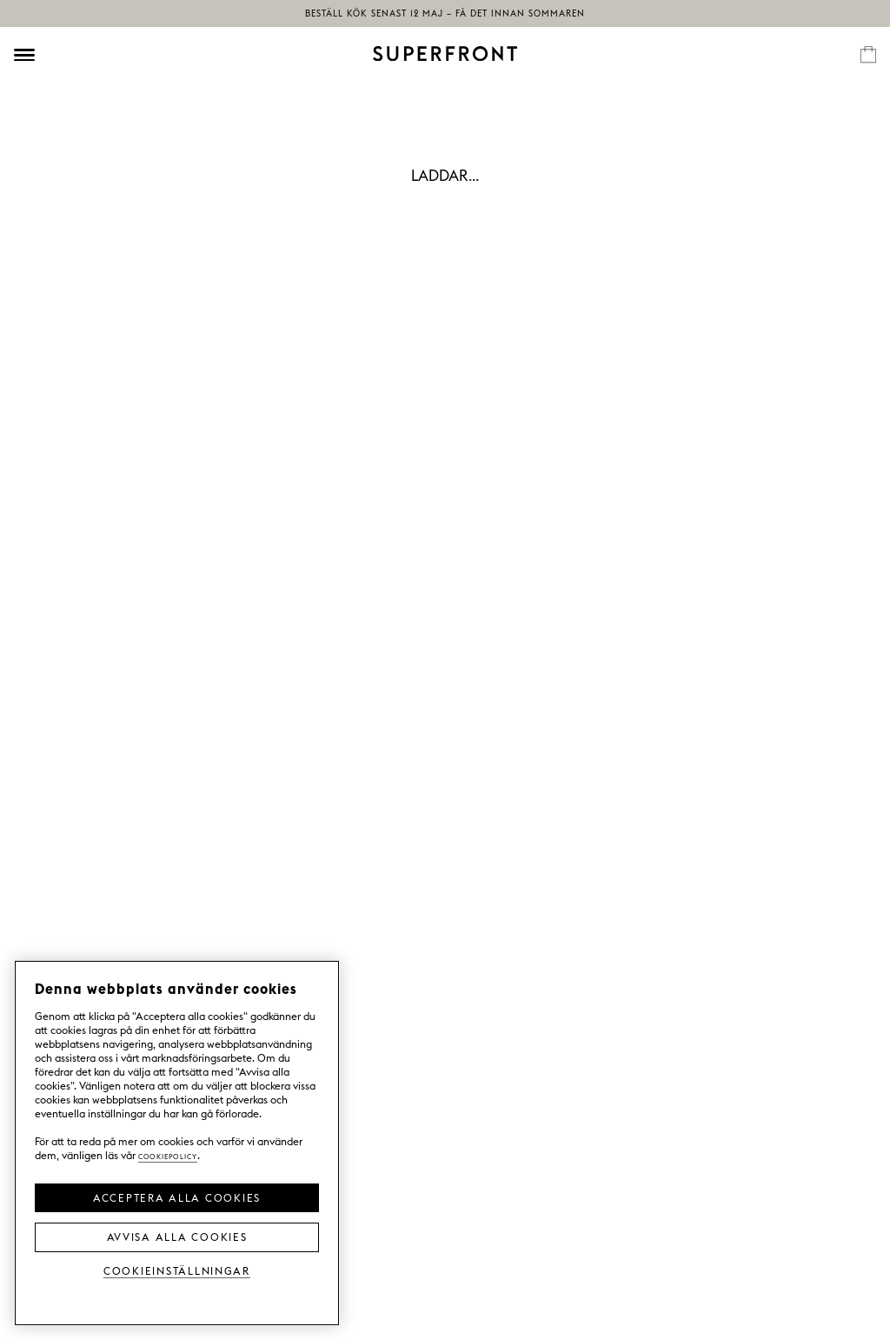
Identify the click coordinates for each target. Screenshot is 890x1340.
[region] (177, 1143)
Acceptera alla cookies (177, 1196)
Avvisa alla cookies (177, 1235)
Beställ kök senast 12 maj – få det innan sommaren (445, 13)
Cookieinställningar (176, 1270)
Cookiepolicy (167, 1155)
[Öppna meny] (24, 55)
